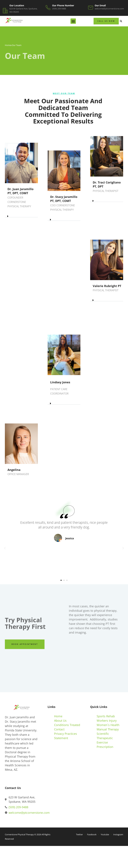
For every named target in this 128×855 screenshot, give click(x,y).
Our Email (100, 5)
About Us (60, 720)
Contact (59, 729)
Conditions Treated (67, 725)
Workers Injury (107, 720)
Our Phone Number (63, 5)
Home (8, 45)
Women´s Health (108, 725)
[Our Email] (90, 7)
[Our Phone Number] (48, 7)
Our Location (16, 5)
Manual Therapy (108, 729)
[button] (73, 21)
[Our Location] (5, 10)
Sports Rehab (106, 716)
